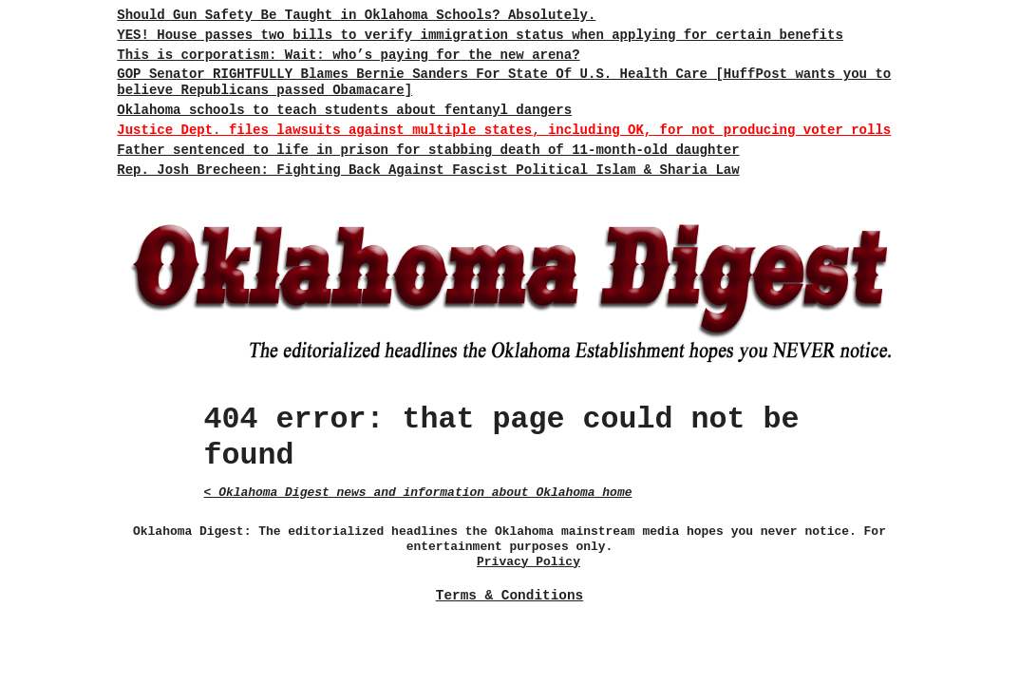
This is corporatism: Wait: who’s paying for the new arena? (348, 55)
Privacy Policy (528, 562)
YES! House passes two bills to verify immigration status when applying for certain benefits (480, 35)
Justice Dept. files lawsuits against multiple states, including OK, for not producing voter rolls (504, 130)
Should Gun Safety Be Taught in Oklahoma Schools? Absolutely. (356, 15)
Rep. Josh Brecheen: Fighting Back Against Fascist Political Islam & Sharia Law (428, 170)
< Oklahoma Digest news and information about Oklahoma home (418, 492)
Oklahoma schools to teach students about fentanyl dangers (344, 110)
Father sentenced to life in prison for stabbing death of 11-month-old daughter (428, 150)
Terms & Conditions (509, 595)
